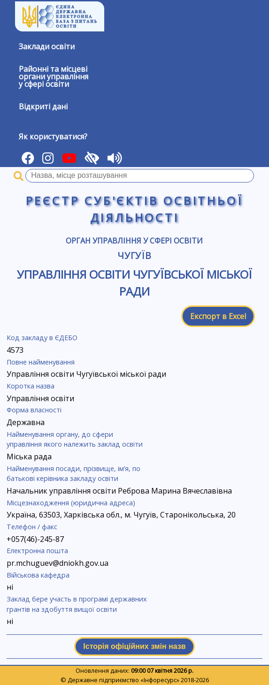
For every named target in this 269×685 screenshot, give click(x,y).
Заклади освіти (47, 46)
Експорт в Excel (218, 316)
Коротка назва (30, 385)
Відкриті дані (43, 106)
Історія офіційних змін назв (134, 646)
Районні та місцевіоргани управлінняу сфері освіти (53, 76)
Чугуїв (134, 255)
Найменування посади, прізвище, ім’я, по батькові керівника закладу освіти (73, 473)
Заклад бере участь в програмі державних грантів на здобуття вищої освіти (77, 604)
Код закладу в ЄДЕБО (42, 337)
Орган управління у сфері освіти (134, 241)
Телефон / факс (32, 526)
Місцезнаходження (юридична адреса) (71, 502)
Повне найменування (41, 362)
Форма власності (34, 409)
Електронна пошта (37, 550)
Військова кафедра (38, 575)
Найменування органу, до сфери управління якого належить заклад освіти (75, 439)
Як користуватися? (53, 136)
